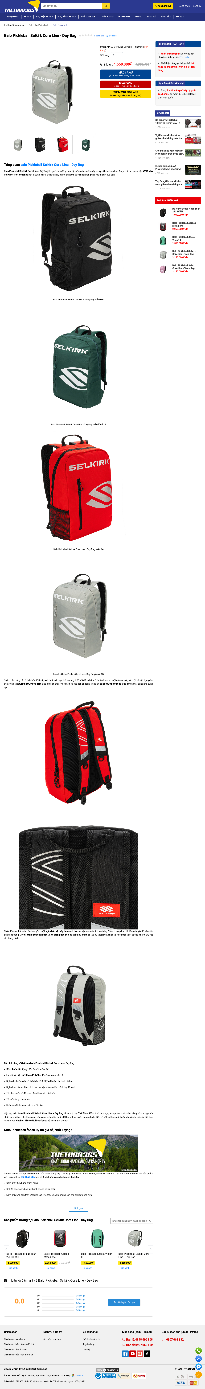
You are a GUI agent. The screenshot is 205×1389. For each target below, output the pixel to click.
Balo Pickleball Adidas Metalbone (56, 1255)
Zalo (198, 1358)
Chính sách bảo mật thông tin (18, 1354)
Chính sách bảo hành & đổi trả (19, 1344)
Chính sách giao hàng (14, 1339)
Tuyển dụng (88, 1344)
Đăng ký (197, 6)
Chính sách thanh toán (15, 1349)
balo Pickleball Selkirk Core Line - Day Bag (52, 165)
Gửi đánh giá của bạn (124, 1302)
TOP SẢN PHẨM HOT (167, 200)
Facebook (198, 1366)
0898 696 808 (144, 1339)
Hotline (198, 1350)
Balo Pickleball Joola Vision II (96, 1255)
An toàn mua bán (52, 1339)
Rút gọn (78, 1208)
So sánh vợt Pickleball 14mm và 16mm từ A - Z (167, 121)
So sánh (111, 36)
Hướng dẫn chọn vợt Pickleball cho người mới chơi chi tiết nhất (168, 167)
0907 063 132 (144, 1345)
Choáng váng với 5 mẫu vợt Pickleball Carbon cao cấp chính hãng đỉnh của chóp (169, 152)
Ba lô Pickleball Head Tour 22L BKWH (21, 1255)
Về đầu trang (198, 1374)
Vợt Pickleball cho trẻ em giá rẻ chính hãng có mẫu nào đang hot (168, 137)
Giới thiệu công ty (91, 1339)
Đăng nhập (184, 6)
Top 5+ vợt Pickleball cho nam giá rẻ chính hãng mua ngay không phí (169, 183)
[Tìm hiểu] (184, 57)
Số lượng (104, 55)
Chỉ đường (79, 1376)
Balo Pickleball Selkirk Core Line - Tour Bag (133, 1255)
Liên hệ (86, 1349)
